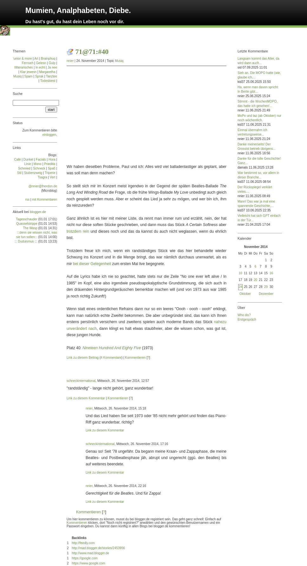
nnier (70, 61)
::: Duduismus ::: (25, 241)
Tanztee (51, 76)
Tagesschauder (26, 219)
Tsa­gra (42, 177)
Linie (27, 164)
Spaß (52, 168)
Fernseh (28, 63)
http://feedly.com (83, 543)
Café (17, 159)
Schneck (39, 168)
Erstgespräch (247, 319)
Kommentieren (135, 357)
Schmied (24, 168)
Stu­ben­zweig (33, 173)
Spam (28, 76)
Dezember (266, 294)
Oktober (245, 294)
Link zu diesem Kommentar (86, 398)
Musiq (119, 61)
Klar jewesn (28, 72)
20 (255, 280)
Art (36, 58)
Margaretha (47, 72)
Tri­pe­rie (50, 173)
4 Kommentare (111, 357)
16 (271, 273)
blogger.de (38, 212)
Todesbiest (48, 81)
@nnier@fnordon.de (43, 186)
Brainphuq (48, 58)
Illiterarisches (23, 67)
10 (240, 273)
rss (27, 199)
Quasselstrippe (26, 223)
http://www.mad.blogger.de (90, 553)
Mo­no (38, 164)
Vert (53, 177)
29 (266, 287)
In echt (40, 67)
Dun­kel (28, 159)
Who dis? (244, 315)
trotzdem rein (78, 231)
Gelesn (41, 63)
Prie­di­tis (50, 164)
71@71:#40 (92, 52)
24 (240, 287)
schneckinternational (81, 381)
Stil (19, 173)
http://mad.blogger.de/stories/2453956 (98, 548)
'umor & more (22, 58)
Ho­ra (52, 159)
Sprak (39, 76)
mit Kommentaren (44, 199)
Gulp (52, 63)
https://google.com (85, 558)
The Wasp (30, 228)
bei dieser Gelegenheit (92, 264)
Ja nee (52, 67)
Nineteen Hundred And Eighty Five (111, 348)
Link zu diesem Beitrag (83, 357)
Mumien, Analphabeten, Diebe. (78, 10)
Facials (41, 159)
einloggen (49, 135)
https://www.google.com (88, 563)
